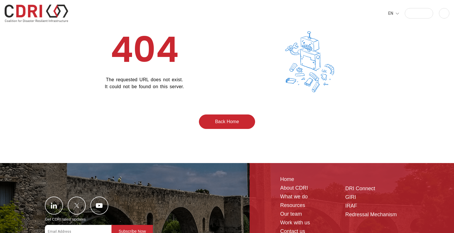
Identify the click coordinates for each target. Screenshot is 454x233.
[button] (419, 13)
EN (390, 13)
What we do (294, 196)
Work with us (295, 222)
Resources (292, 205)
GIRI (350, 197)
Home (287, 179)
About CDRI (294, 188)
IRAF (351, 206)
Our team (291, 214)
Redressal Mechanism (371, 214)
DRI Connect (360, 188)
